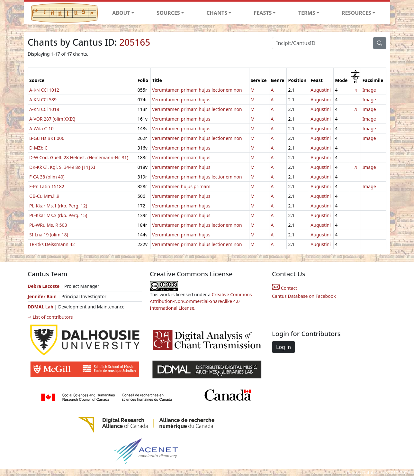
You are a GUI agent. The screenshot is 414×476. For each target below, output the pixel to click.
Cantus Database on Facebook (304, 296)
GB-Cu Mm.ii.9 (44, 196)
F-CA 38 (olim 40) (47, 177)
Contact (284, 288)
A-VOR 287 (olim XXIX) (52, 119)
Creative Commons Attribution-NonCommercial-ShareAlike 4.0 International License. (201, 301)
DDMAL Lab (40, 307)
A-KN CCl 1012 (44, 90)
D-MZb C (38, 148)
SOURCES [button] (168, 12)
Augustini (320, 90)
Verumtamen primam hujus (181, 99)
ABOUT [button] (121, 12)
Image (369, 90)
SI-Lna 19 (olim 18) (48, 235)
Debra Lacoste (43, 286)
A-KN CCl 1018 (44, 109)
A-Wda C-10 (41, 128)
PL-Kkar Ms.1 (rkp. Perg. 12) (58, 206)
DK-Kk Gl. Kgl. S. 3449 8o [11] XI (62, 167)
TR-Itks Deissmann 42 (52, 244)
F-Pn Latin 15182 (46, 186)
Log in (283, 347)
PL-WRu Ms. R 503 (48, 225)
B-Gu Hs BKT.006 (46, 138)
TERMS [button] (306, 12)
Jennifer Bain (43, 296)
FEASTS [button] (263, 12)
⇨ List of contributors (50, 317)
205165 (134, 42)
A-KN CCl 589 (43, 99)
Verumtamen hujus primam (181, 186)
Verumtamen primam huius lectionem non (197, 244)
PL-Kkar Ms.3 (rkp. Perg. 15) (58, 215)
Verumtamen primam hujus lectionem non (197, 90)
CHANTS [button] (216, 12)
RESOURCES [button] (356, 12)
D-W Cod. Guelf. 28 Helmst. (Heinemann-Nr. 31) (78, 157)
